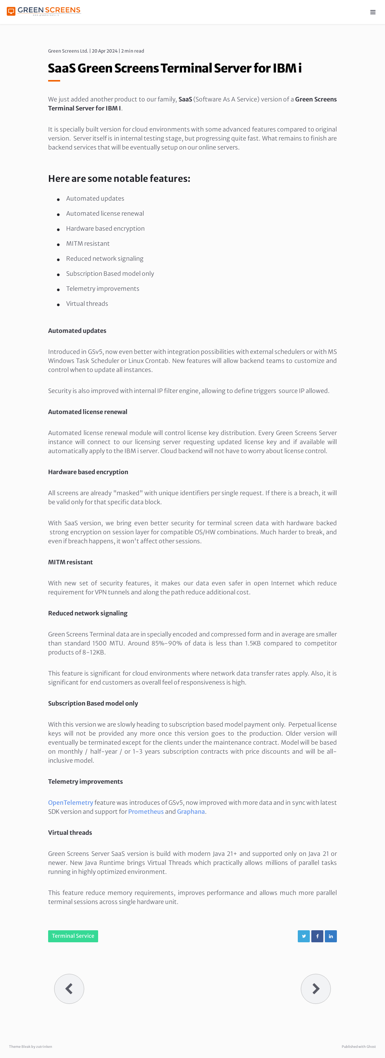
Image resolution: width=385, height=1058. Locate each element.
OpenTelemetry (70, 802)
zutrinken (44, 1046)
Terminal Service (73, 936)
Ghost (371, 1046)
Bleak (25, 1046)
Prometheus (146, 811)
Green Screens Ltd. (68, 51)
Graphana (191, 811)
